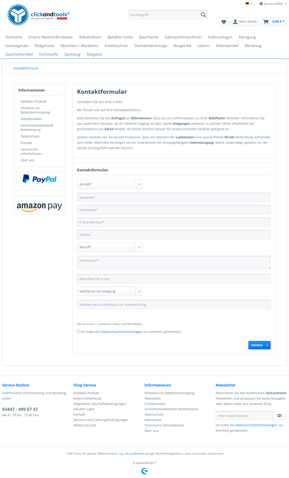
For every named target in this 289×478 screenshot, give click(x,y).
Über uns (28, 160)
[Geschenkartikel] (19, 54)
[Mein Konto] (245, 21)
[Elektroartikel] (227, 45)
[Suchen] (203, 14)
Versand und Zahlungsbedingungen (100, 420)
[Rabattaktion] (90, 37)
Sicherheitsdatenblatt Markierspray (37, 127)
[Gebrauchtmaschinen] (183, 37)
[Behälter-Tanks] (120, 37)
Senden (259, 344)
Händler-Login (84, 409)
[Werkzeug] (253, 45)
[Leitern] (203, 45)
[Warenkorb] (274, 21)
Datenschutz (30, 136)
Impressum (153, 420)
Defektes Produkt (33, 101)
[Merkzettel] (224, 21)
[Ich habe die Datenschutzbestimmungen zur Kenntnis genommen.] (78, 331)
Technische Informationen (31, 151)
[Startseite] (13, 37)
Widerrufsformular (87, 398)
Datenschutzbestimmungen (121, 332)
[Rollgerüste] (44, 45)
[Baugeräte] (182, 45)
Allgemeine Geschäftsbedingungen (99, 404)
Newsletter (152, 398)
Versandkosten (134, 453)
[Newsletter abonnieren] (279, 415)
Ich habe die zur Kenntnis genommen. (131, 332)
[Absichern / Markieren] (79, 45)
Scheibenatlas (31, 119)
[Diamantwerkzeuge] (150, 45)
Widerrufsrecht (84, 425)
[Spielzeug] (72, 54)
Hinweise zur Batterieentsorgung (35, 110)
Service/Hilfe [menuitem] (272, 4)
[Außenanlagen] (220, 37)
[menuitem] (168, 17)
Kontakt (26, 143)
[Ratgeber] (95, 54)
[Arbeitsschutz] (116, 45)
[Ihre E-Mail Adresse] (244, 415)
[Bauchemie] (148, 37)
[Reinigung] (247, 37)
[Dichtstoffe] (48, 54)
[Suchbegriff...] (168, 14)
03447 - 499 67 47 (20, 409)
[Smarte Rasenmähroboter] (50, 37)
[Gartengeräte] (17, 45)
